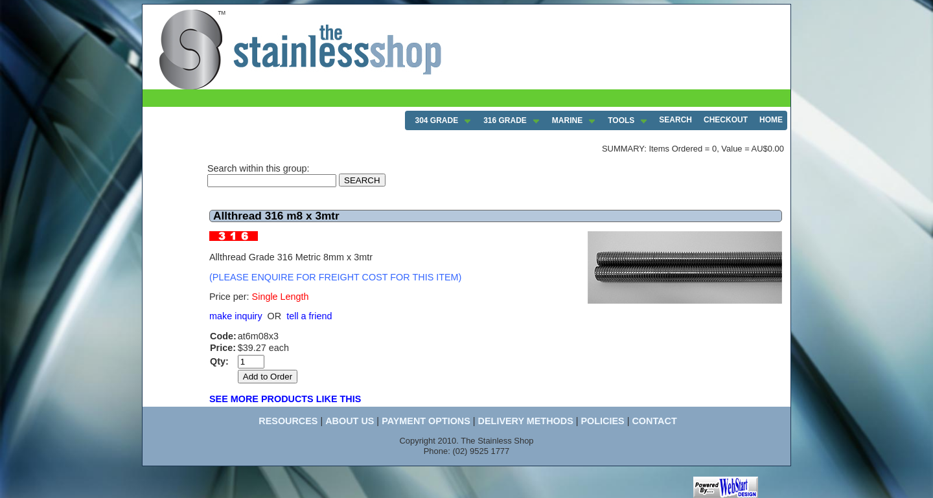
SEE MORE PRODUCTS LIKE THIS (285, 399)
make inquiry (235, 316)
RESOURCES (288, 421)
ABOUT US (349, 421)
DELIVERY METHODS (525, 421)
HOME (771, 119)
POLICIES (602, 421)
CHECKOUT (726, 119)
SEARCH (675, 119)
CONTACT (654, 421)
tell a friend (309, 316)
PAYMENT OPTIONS (426, 421)
